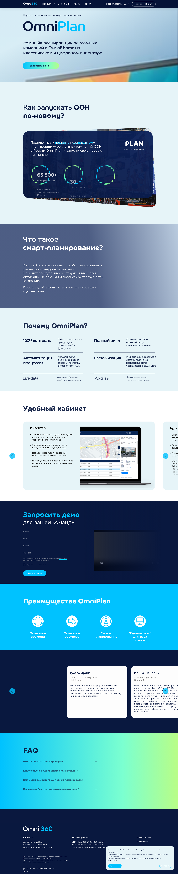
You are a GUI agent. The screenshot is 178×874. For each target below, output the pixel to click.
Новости (87, 4)
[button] (40, 66)
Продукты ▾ (48, 4)
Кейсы (76, 4)
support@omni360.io (117, 4)
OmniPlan (143, 842)
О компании (64, 4)
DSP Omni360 (145, 837)
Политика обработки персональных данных (93, 847)
